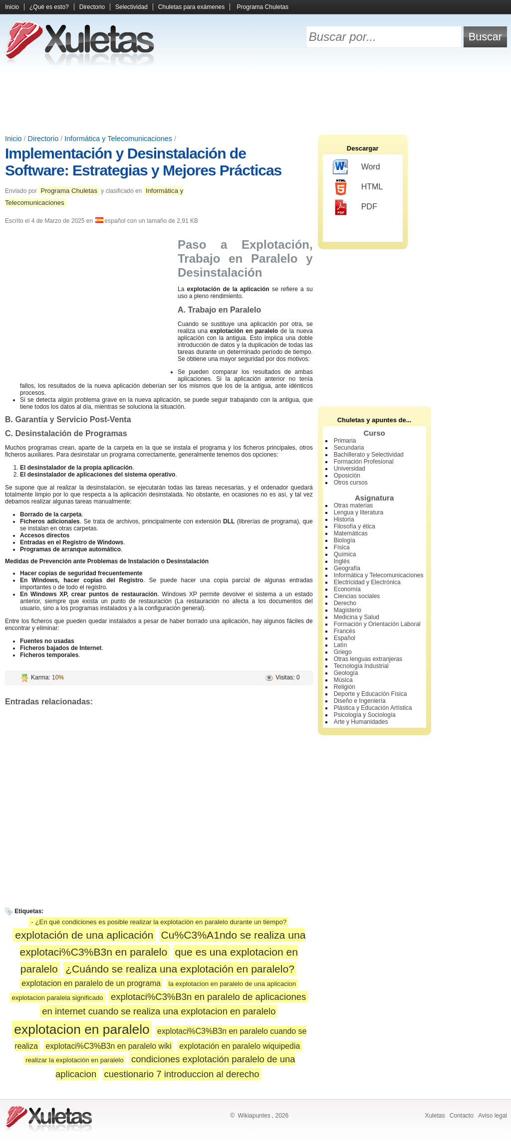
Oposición (347, 475)
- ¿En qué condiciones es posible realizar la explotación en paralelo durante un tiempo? (158, 922)
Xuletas (435, 1115)
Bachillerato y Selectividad (369, 454)
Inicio (12, 6)
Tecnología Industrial (361, 665)
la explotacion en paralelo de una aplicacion (232, 983)
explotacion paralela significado (57, 997)
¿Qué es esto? (49, 6)
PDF (355, 207)
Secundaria (349, 447)
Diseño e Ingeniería (360, 700)
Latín (340, 645)
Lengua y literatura (358, 512)
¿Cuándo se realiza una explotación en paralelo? (179, 969)
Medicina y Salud (356, 617)
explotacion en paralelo (81, 1029)
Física (342, 547)
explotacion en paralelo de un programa (91, 983)
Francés (344, 631)
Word (356, 167)
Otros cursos (351, 482)
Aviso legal (492, 1115)
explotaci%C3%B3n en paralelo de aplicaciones (208, 996)
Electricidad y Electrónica (367, 582)
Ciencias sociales (357, 596)
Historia (344, 519)
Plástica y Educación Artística (373, 707)
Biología (344, 540)
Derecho (345, 603)
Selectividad (131, 6)
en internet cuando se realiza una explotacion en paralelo (158, 1011)
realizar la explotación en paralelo (74, 1060)
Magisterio (347, 610)
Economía (347, 589)
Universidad (349, 468)
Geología (346, 672)
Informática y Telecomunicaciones (118, 139)
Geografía (347, 568)
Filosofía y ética (354, 526)
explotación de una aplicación (84, 935)
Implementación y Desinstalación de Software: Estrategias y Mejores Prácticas (143, 161)
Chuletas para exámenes (191, 6)
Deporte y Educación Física (370, 693)
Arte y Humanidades (361, 721)
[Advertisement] (255, 100)
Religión (344, 686)
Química (345, 554)
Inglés (342, 561)
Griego (343, 652)
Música (343, 679)
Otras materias (353, 505)
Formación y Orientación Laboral (377, 624)
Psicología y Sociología (365, 714)
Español (344, 638)
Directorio (92, 6)
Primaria (345, 440)
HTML (358, 187)
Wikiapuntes (254, 1115)
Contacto (462, 1115)
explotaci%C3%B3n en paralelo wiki (108, 1046)
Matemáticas (351, 533)
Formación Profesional (364, 461)
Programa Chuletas (262, 6)
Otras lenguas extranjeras (368, 659)
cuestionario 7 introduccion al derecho (181, 1074)
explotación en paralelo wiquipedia (239, 1046)
